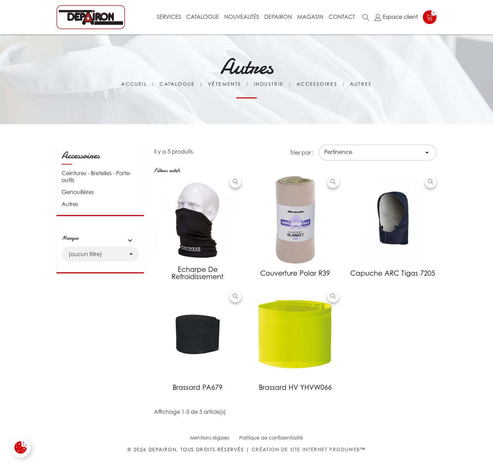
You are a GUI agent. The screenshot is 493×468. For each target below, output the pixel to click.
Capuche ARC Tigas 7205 (392, 273)
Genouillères (78, 192)
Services (169, 16)
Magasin (310, 16)
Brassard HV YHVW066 (295, 387)
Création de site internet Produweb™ (309, 449)
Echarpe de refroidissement (198, 273)
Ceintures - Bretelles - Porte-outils (96, 176)
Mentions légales (209, 438)
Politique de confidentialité (271, 438)
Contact (342, 16)
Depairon (278, 16)
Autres (70, 204)
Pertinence (377, 152)
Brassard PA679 (198, 387)
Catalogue (202, 16)
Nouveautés (241, 16)
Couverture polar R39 (295, 273)
